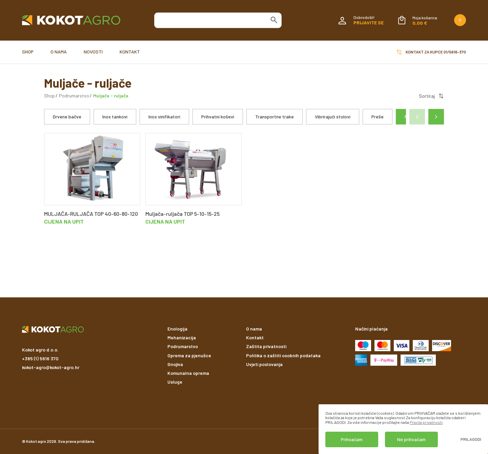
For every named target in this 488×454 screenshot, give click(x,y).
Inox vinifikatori (164, 116)
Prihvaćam (352, 439)
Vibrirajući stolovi (332, 116)
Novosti (93, 51)
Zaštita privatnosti (266, 346)
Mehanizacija (181, 337)
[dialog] (403, 429)
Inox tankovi (114, 116)
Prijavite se (368, 22)
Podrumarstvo (74, 95)
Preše (377, 116)
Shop (28, 51)
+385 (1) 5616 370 (40, 358)
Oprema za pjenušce (189, 355)
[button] (436, 116)
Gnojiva (175, 364)
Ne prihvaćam (411, 439)
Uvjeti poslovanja (264, 364)
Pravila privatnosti (426, 422)
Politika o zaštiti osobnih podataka (283, 355)
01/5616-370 (455, 51)
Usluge (174, 382)
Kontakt (130, 51)
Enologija (177, 329)
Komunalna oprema (188, 373)
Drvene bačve (67, 116)
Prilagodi (471, 439)
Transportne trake (274, 116)
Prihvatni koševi (217, 116)
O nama (58, 51)
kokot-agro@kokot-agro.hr (50, 367)
